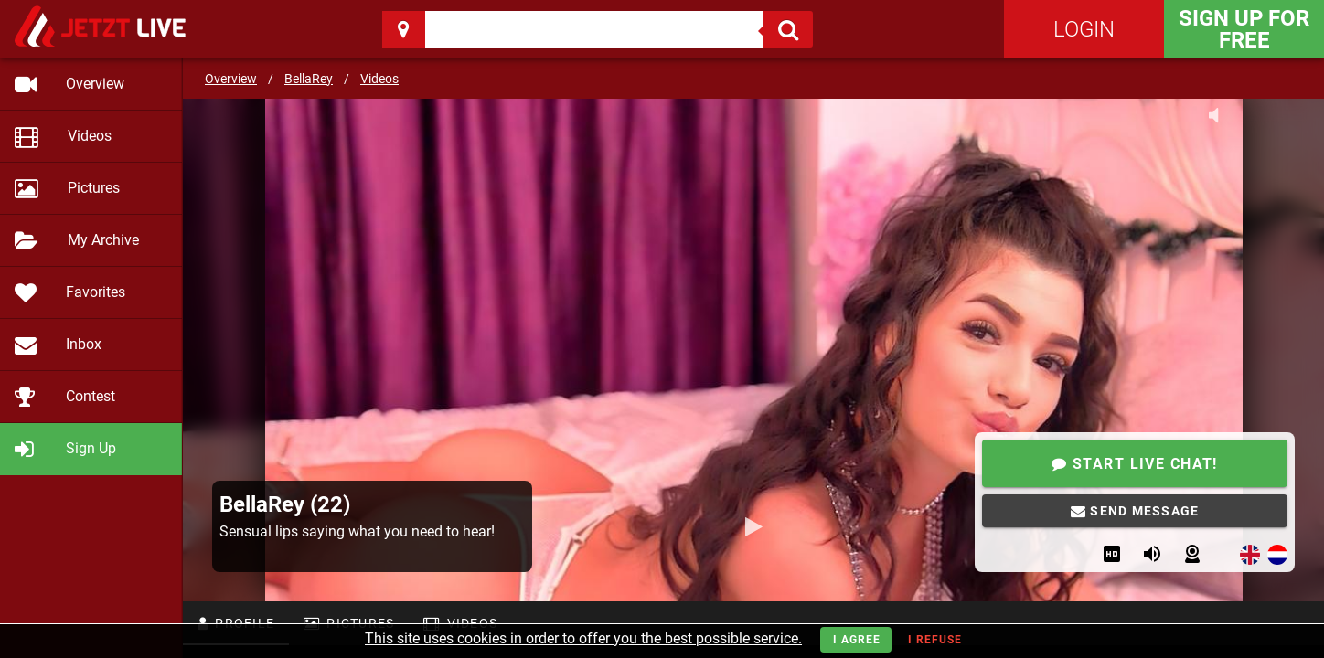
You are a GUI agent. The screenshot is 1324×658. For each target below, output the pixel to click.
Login (1084, 29)
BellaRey (308, 78)
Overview (231, 78)
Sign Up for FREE (1244, 29)
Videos (379, 78)
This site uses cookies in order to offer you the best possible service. (583, 638)
